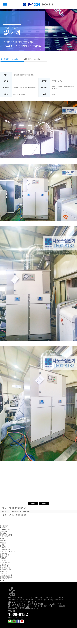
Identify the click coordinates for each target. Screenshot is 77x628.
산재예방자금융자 (5, 569)
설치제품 (6, 87)
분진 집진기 (3, 531)
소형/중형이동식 (5, 529)
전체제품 (3, 527)
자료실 (2, 580)
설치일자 (44, 81)
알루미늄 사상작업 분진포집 (17, 515)
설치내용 (44, 87)
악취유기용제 (4, 537)
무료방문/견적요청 (6, 575)
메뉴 (4, 4)
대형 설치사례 (4, 564)
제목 (5, 75)
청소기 (2, 538)
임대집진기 (3, 540)
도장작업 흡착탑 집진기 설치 (18, 508)
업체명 (6, 81)
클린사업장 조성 (5, 568)
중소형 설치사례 (5, 562)
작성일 (6, 94)
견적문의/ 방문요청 (6, 577)
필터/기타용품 (4, 555)
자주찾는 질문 (4, 579)
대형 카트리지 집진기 (6, 549)
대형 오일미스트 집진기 (7, 551)
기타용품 (3, 558)
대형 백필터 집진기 (6, 547)
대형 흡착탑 (3, 553)
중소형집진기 (4, 526)
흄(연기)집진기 (4, 533)
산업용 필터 (3, 557)
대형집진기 (3, 544)
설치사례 (3, 560)
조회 (44, 94)
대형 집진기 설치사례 (32, 59)
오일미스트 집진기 (6, 535)
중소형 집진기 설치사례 (10, 59)
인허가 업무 (3, 571)
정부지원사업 (4, 566)
